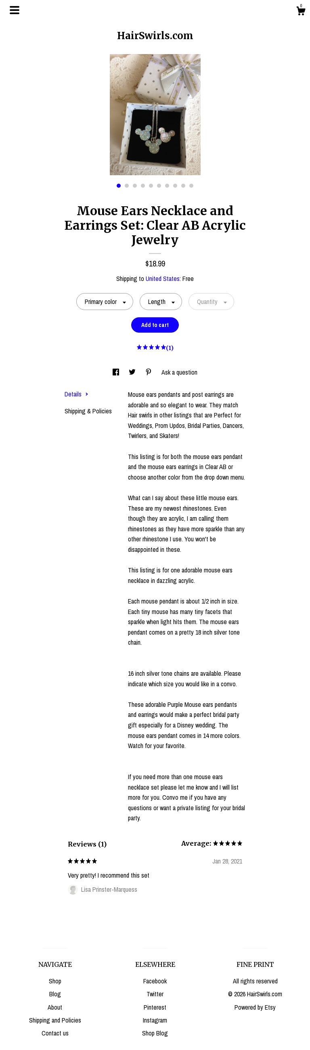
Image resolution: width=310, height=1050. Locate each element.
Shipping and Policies (55, 1020)
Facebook (155, 981)
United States (163, 278)
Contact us (55, 1033)
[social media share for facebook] (117, 372)
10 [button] (191, 186)
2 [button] (127, 186)
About (55, 1007)
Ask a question (179, 372)
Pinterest (155, 1007)
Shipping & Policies (88, 411)
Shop (55, 981)
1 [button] (119, 186)
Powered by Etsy (255, 1007)
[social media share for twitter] (133, 372)
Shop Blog (155, 1033)
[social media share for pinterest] (149, 372)
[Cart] (300, 12)
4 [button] (143, 186)
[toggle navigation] (14, 10)
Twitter (155, 993)
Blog (55, 993)
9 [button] (183, 186)
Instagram (155, 1020)
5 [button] (151, 186)
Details (76, 394)
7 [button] (167, 186)
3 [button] (135, 186)
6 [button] (159, 186)
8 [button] (175, 186)
